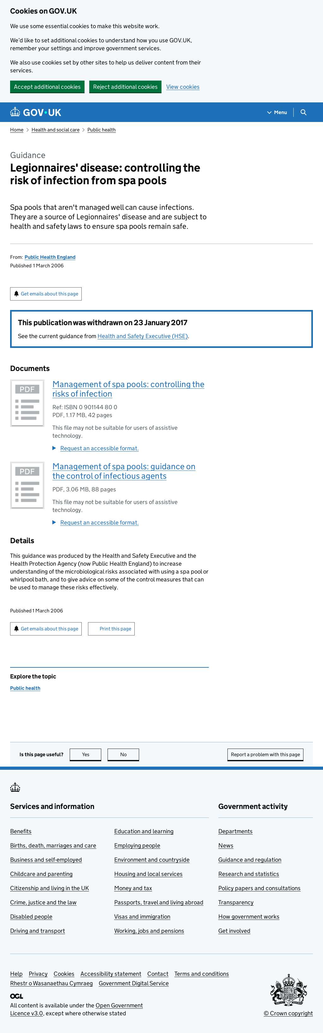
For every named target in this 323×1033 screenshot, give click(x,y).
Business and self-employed (46, 859)
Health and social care (55, 130)
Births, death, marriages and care (53, 845)
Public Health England (50, 257)
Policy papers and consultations (259, 888)
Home (16, 130)
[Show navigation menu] (277, 112)
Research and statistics (248, 874)
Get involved (234, 930)
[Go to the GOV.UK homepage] (35, 112)
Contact (157, 973)
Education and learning (143, 831)
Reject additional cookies (125, 86)
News (225, 845)
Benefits (21, 831)
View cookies (183, 87)
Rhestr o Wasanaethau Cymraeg (51, 983)
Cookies (64, 973)
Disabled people (31, 916)
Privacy (38, 973)
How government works (248, 916)
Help (16, 973)
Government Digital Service (134, 983)
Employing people (137, 845)
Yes (92, 754)
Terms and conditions (201, 973)
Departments (235, 831)
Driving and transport (37, 930)
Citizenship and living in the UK (49, 888)
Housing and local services (148, 874)
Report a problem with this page (265, 754)
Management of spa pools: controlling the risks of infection (128, 389)
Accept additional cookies (47, 86)
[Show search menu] (303, 112)
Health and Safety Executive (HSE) (142, 336)
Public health (101, 130)
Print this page (115, 629)
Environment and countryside (152, 859)
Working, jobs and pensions (149, 930)
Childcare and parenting (41, 874)
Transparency (236, 902)
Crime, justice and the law (43, 902)
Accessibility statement (110, 973)
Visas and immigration (142, 916)
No (129, 754)
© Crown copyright (288, 1013)
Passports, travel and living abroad (158, 902)
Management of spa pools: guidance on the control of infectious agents (124, 471)
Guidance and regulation (249, 859)
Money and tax (133, 888)
